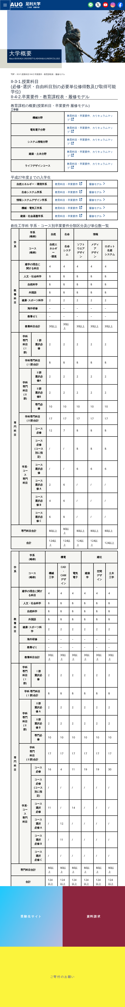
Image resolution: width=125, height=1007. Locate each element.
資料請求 (94, 916)
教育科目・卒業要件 (66, 184)
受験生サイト (31, 916)
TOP (12, 74)
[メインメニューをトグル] (5, 5)
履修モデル (95, 184)
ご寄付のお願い (62, 977)
